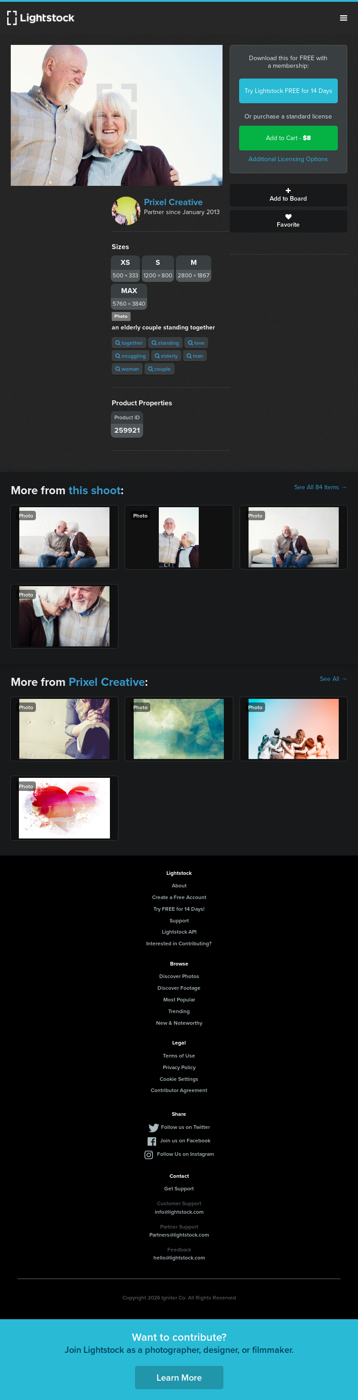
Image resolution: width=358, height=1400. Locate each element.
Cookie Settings (179, 1079)
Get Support (179, 1188)
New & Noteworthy (179, 1023)
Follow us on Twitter (185, 1127)
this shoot (95, 490)
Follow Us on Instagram (185, 1154)
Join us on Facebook (185, 1140)
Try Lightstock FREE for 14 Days (288, 91)
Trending (179, 1011)
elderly (166, 356)
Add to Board (288, 195)
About (179, 885)
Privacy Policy (179, 1067)
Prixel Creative (173, 202)
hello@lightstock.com (179, 1257)
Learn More (179, 1377)
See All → (333, 679)
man (195, 356)
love (196, 343)
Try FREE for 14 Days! (179, 909)
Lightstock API (179, 931)
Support (179, 920)
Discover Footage (179, 988)
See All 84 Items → (320, 487)
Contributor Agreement (179, 1090)
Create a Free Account (179, 897)
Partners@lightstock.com (179, 1234)
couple (159, 369)
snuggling (130, 356)
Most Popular (179, 999)
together (129, 343)
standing (165, 343)
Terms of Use (179, 1055)
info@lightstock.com (179, 1212)
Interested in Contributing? (179, 943)
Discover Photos (179, 976)
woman (127, 369)
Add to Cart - (288, 138)
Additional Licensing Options (288, 159)
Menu (343, 18)
